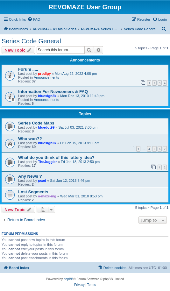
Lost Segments (33, 191)
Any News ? (30, 176)
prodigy (44, 73)
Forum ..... (28, 69)
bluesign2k (47, 96)
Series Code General (31, 41)
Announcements (46, 77)
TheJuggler (47, 162)
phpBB (68, 279)
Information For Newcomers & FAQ (53, 91)
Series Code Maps (36, 123)
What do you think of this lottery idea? (56, 157)
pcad (42, 180)
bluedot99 (46, 127)
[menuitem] (33, 19)
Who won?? (30, 138)
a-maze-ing (47, 196)
